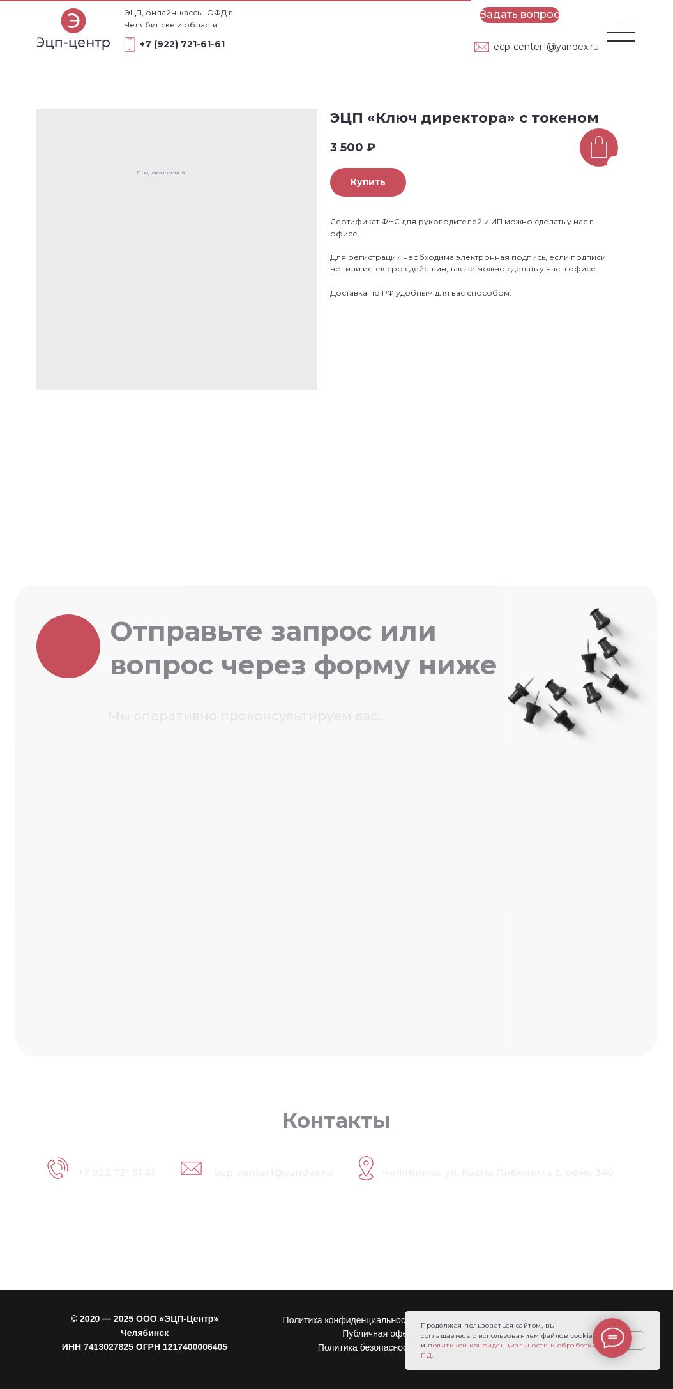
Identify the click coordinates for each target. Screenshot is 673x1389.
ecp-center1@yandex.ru (546, 46)
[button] (519, 15)
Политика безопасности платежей (388, 1347)
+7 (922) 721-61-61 (182, 44)
